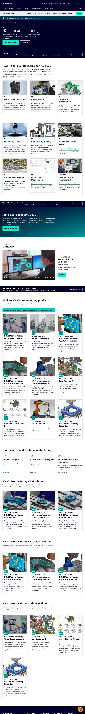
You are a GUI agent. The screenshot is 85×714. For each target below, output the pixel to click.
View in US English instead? (37, 18)
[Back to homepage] (3, 23)
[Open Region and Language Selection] (47, 3)
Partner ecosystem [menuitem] (36, 8)
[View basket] (74, 3)
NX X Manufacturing (22, 74)
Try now (79, 13)
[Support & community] (62, 3)
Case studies (47, 13)
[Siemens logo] (7, 3)
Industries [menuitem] (26, 8)
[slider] (20, 278)
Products (29, 13)
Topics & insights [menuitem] (48, 8)
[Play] (4, 278)
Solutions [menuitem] (18, 8)
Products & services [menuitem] (7, 8)
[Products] (9, 23)
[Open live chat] (80, 709)
